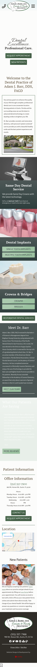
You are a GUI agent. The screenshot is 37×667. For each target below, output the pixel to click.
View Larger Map (8, 536)
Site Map (24, 647)
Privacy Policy (15, 647)
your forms (24, 592)
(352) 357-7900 (18, 483)
